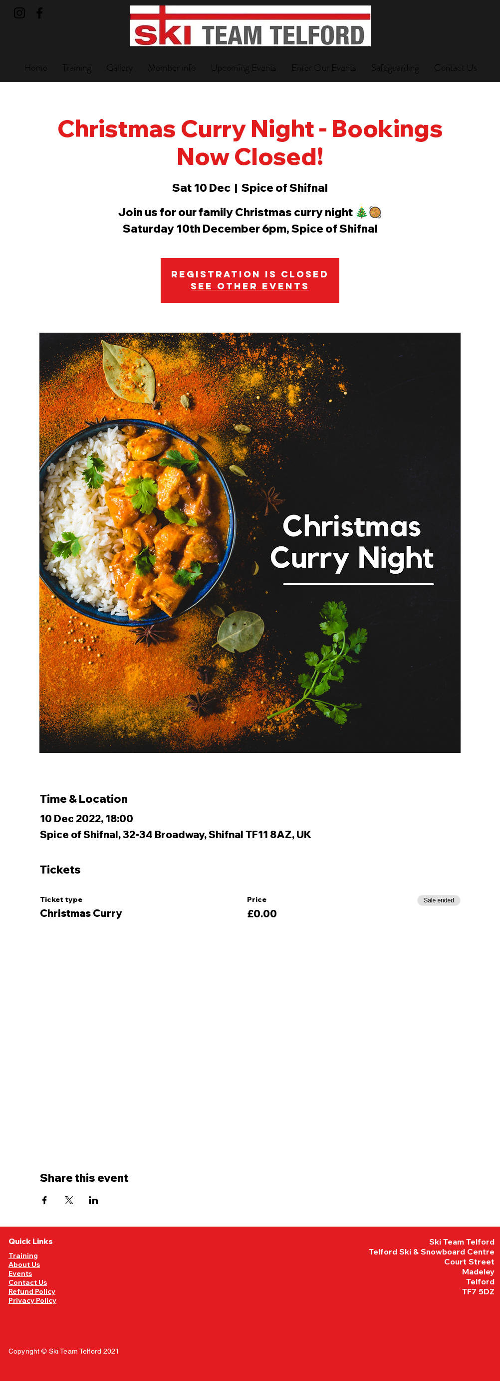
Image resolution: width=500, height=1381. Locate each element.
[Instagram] (19, 12)
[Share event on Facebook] (44, 1200)
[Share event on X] (69, 1200)
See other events (250, 286)
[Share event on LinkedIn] (93, 1200)
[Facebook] (39, 12)
